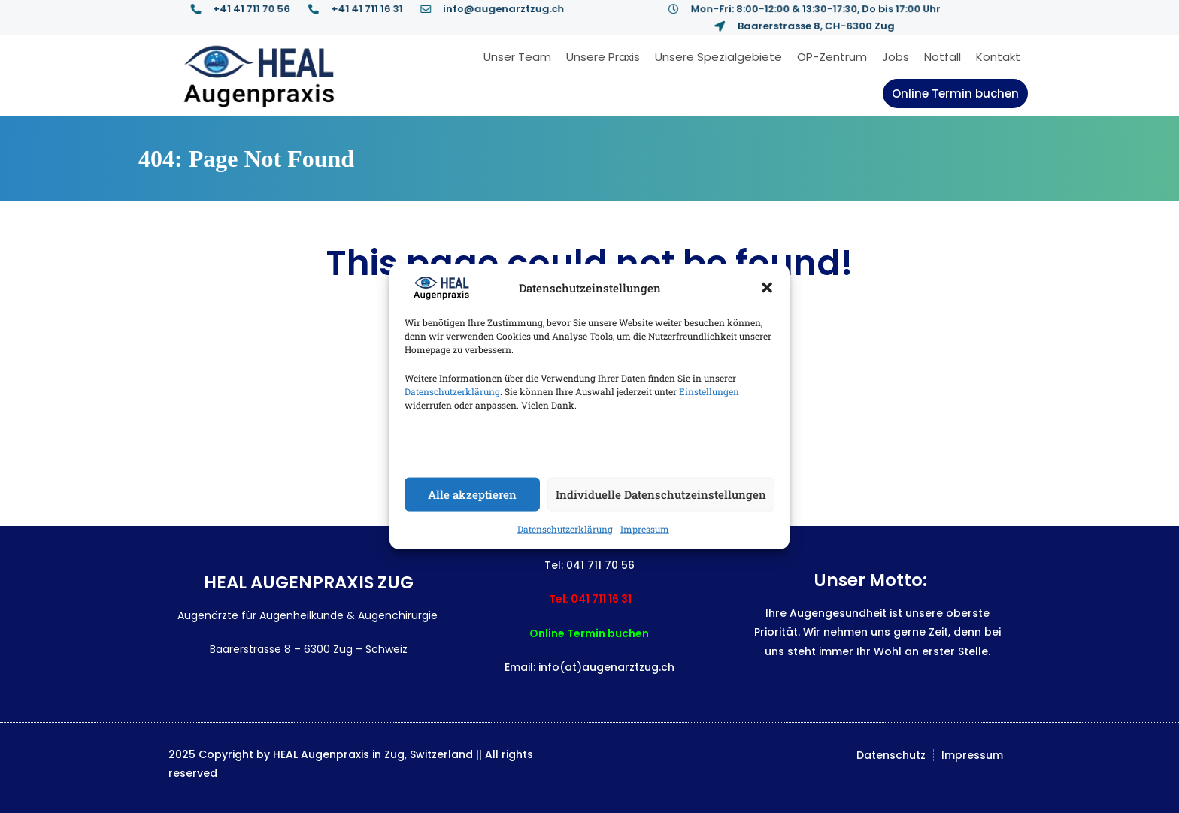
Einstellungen (709, 391)
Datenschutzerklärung (452, 391)
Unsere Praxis (603, 57)
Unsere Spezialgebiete (718, 57)
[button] (766, 287)
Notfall (942, 57)
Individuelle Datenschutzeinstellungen (661, 494)
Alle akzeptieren (472, 494)
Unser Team (517, 57)
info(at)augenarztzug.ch (606, 667)
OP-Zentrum (832, 57)
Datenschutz (891, 755)
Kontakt (998, 57)
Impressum (644, 528)
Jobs (895, 57)
